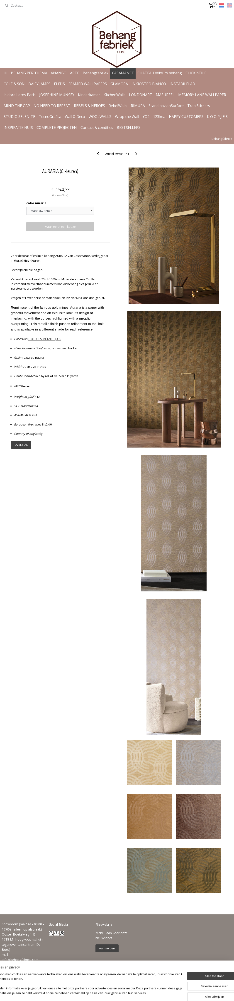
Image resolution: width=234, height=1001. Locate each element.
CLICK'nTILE (195, 72)
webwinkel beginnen (130, 992)
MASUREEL (165, 94)
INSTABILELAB (182, 83)
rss (113, 992)
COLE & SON (14, 83)
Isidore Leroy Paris (20, 94)
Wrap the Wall (127, 116)
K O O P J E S (217, 116)
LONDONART (140, 94)
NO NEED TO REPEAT (52, 105)
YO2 (146, 116)
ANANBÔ (58, 72)
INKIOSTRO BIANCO (149, 83)
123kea (159, 116)
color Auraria (36, 203)
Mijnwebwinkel (170, 992)
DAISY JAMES (39, 83)
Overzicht (21, 445)
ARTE (74, 72)
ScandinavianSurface (166, 105)
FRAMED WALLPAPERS (87, 83)
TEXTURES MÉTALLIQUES (44, 339)
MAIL (79, 298)
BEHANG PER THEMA (29, 72)
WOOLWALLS (100, 116)
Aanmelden (107, 948)
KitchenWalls (114, 94)
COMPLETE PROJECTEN (57, 127)
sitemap (103, 992)
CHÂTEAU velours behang (159, 72)
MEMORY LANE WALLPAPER (202, 94)
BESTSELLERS (128, 127)
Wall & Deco (75, 116)
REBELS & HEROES (89, 105)
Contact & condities (96, 127)
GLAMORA (119, 83)
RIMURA (138, 105)
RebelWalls (118, 105)
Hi (5, 72)
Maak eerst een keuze (60, 227)
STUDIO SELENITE (19, 116)
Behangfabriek (95, 72)
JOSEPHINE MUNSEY (56, 94)
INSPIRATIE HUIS (18, 127)
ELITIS (59, 83)
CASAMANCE (123, 72)
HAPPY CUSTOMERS (186, 116)
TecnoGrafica (50, 116)
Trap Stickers (198, 105)
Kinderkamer (89, 94)
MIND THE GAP (17, 105)
